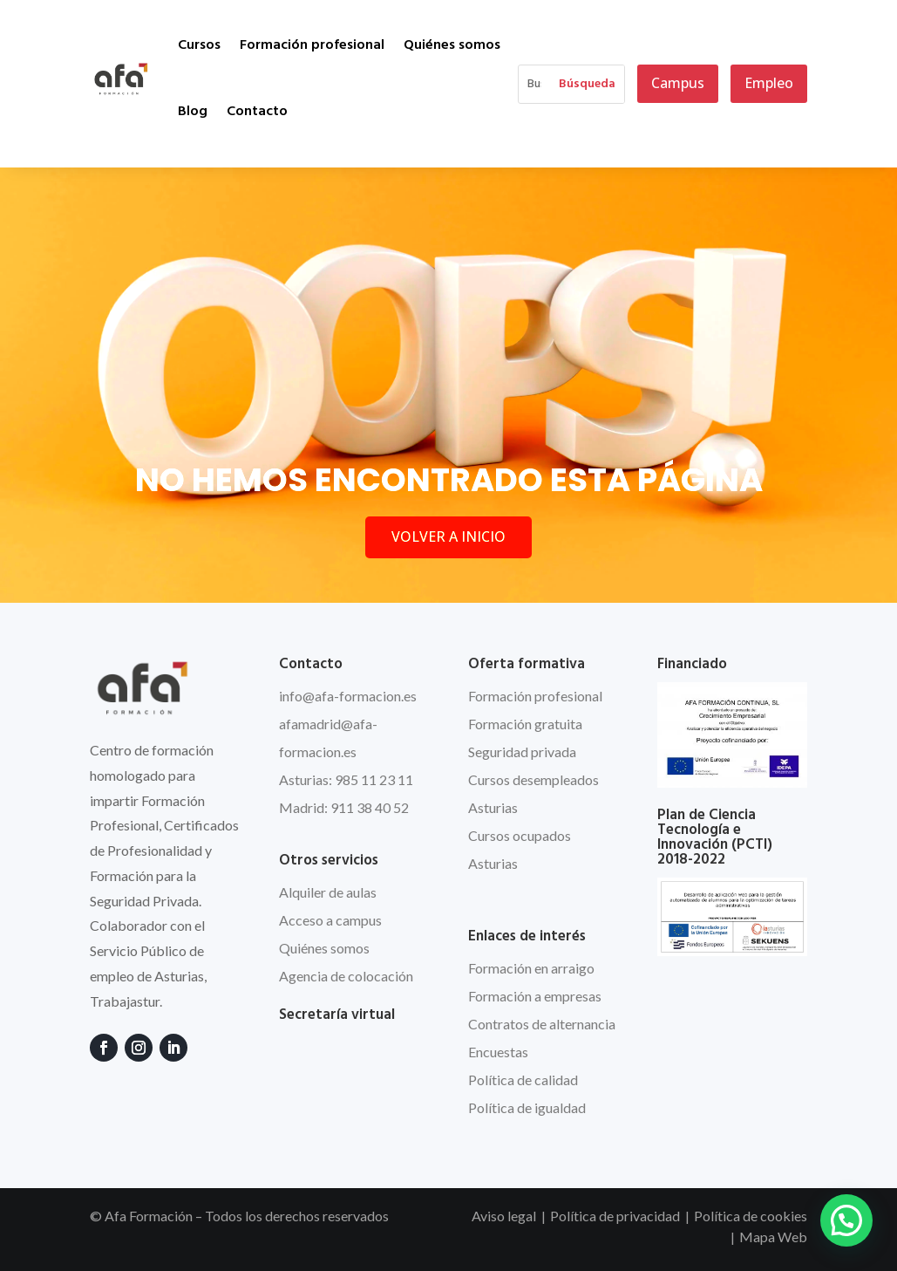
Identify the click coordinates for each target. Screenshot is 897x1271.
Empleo (768, 82)
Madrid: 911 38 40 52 (344, 807)
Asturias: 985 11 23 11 (346, 779)
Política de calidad (523, 1079)
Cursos (199, 45)
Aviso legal (504, 1215)
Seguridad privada (522, 751)
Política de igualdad (527, 1107)
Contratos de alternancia (541, 1023)
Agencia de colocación (346, 975)
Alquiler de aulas (328, 892)
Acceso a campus (330, 920)
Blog (192, 111)
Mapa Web (773, 1236)
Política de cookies (750, 1215)
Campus (677, 82)
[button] (846, 1220)
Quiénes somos (452, 45)
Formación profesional (312, 45)
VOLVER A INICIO (448, 536)
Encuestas (498, 1051)
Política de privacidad (615, 1215)
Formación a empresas (534, 995)
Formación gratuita (525, 723)
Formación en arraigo (531, 968)
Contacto (257, 111)
